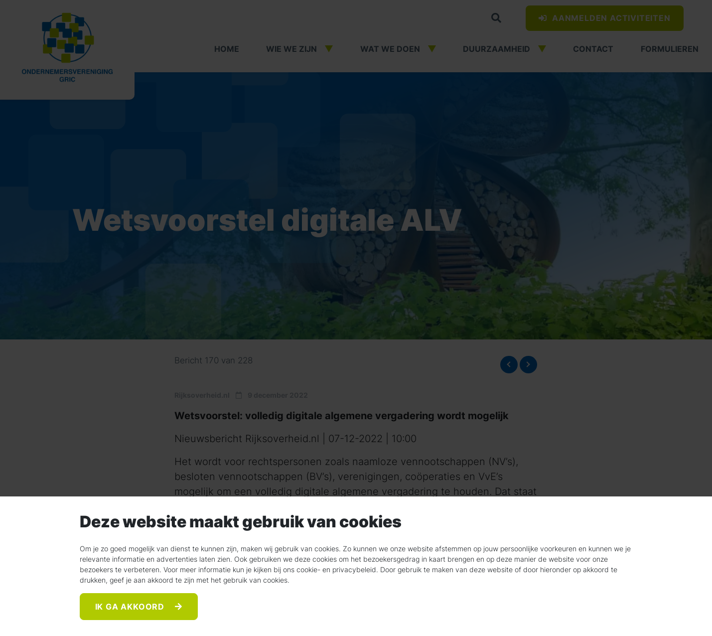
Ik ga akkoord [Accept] (131, 607)
